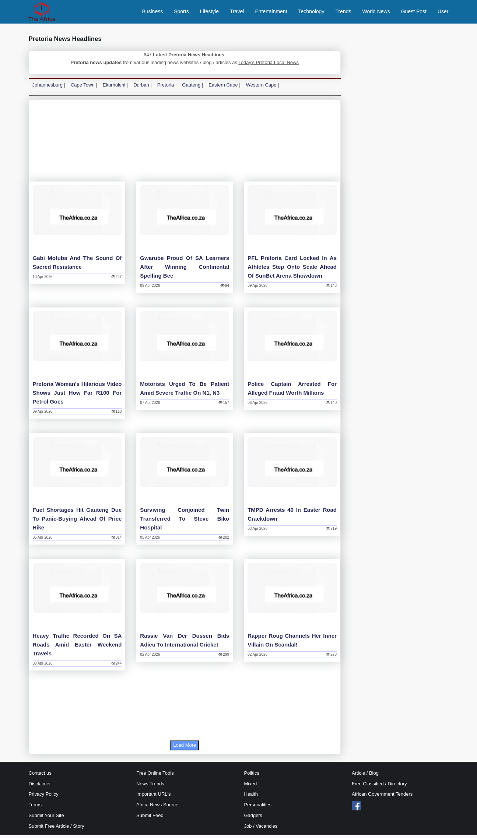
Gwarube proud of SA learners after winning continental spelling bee (184, 270)
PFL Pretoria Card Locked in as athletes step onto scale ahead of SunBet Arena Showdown (292, 270)
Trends (343, 13)
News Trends (150, 786)
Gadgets (253, 818)
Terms (35, 807)
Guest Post (414, 13)
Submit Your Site (46, 818)
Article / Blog (365, 776)
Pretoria (165, 88)
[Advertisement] (185, 145)
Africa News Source (157, 807)
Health (251, 797)
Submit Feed (150, 818)
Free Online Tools (155, 776)
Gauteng (191, 88)
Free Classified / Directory (379, 786)
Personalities (257, 807)
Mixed (250, 786)
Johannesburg (47, 88)
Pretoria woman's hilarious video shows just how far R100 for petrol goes (77, 396)
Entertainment (271, 13)
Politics (251, 776)
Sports (181, 13)
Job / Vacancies (261, 829)
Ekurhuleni (114, 88)
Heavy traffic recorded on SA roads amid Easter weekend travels (77, 647)
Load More (184, 748)
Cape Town (83, 88)
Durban (141, 88)
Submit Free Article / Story (56, 829)
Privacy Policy (44, 797)
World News (376, 13)
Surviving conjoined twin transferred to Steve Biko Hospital (184, 522)
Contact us (40, 776)
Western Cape (261, 88)
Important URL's (153, 797)
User (443, 13)
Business (152, 13)
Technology (311, 13)
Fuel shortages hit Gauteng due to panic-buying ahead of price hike (77, 522)
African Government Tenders (382, 797)
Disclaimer (40, 786)
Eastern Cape (223, 88)
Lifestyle (209, 13)
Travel (237, 13)
